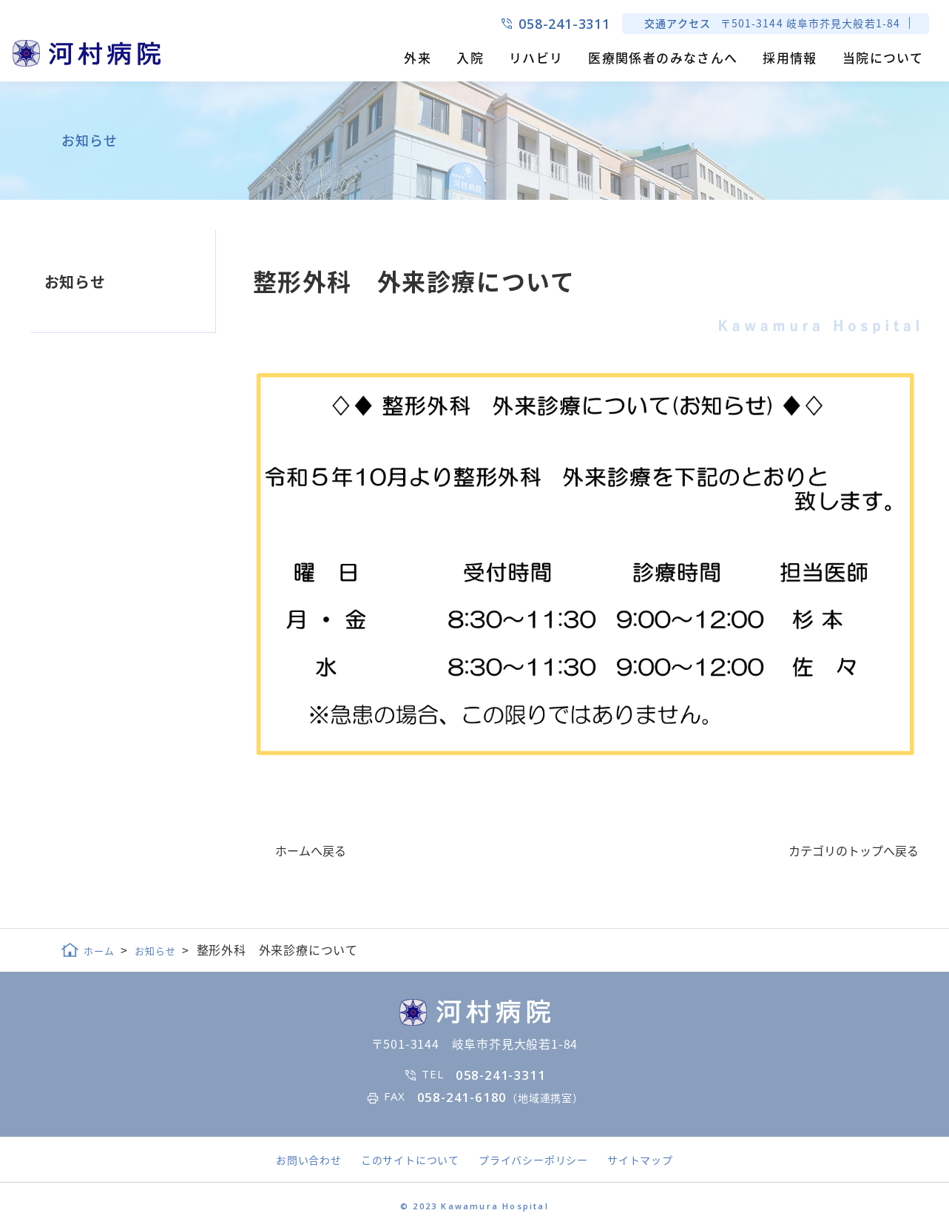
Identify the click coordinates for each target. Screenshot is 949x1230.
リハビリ (536, 57)
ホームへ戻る (310, 850)
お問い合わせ (309, 1159)
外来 (417, 57)
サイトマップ (640, 1159)
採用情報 (790, 57)
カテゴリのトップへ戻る (853, 850)
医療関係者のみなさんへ (662, 57)
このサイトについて (410, 1159)
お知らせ (75, 281)
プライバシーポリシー (533, 1159)
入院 (470, 57)
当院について (882, 57)
